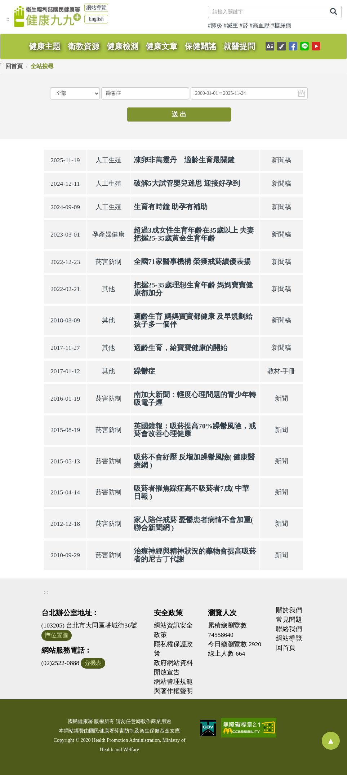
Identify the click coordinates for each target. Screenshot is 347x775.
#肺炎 (215, 25)
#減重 (231, 25)
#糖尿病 (281, 25)
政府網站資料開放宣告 (173, 667)
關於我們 (289, 610)
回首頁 (14, 66)
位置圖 (56, 635)
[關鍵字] (267, 12)
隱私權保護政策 (173, 648)
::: (7, 19)
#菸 (244, 25)
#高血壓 (260, 25)
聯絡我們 (289, 629)
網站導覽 (96, 7)
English (96, 19)
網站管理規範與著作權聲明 (173, 686)
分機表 (93, 663)
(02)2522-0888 (60, 662)
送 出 (179, 114)
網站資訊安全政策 (173, 630)
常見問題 (289, 619)
